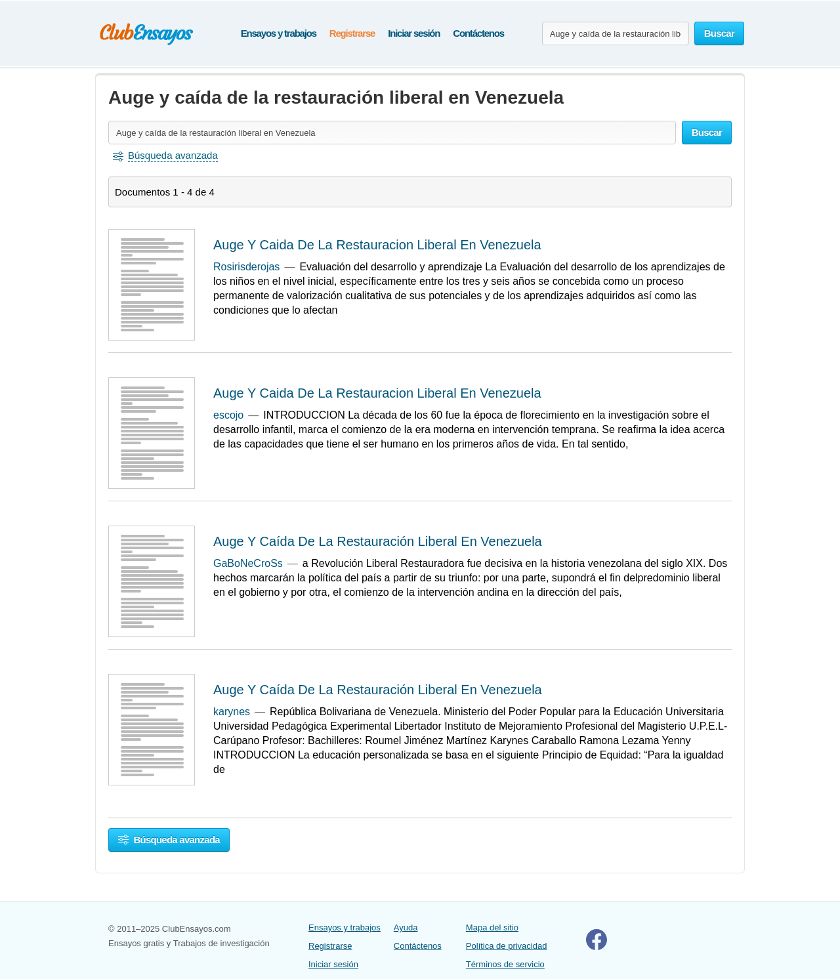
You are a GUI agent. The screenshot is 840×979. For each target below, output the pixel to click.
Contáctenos (478, 33)
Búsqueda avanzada (169, 839)
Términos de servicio (505, 964)
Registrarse (352, 33)
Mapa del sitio (492, 927)
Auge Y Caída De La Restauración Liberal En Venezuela (377, 541)
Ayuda (406, 927)
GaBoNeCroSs (248, 563)
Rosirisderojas (246, 266)
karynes (231, 711)
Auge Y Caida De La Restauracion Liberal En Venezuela (377, 245)
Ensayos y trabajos (278, 33)
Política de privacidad (506, 946)
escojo (228, 415)
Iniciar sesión (414, 33)
